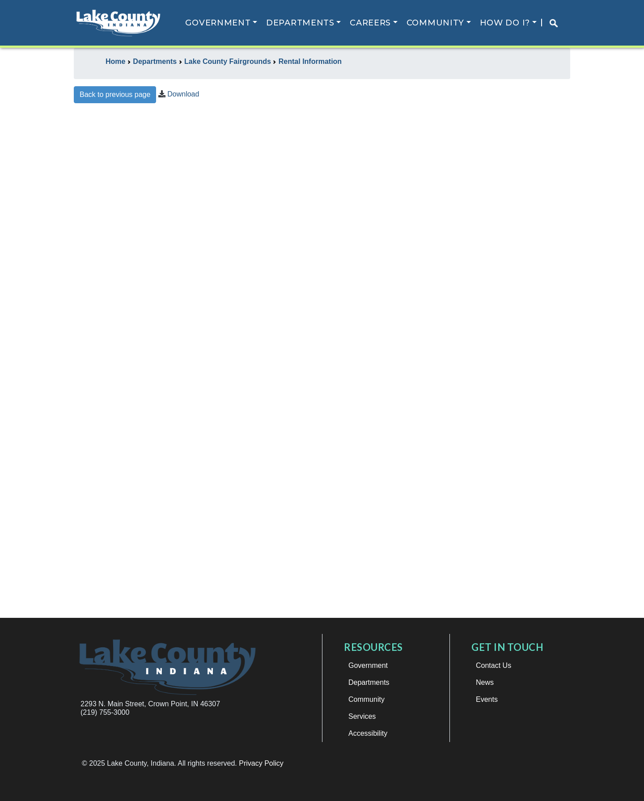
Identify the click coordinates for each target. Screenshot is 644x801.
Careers (370, 23)
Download (183, 94)
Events (487, 699)
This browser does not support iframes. (322, 364)
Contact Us (493, 665)
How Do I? (505, 23)
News (485, 682)
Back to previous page (115, 94)
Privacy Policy (261, 763)
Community (435, 23)
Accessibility (367, 733)
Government (217, 23)
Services (362, 716)
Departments (300, 23)
